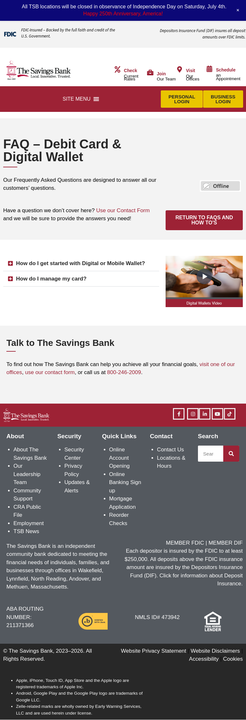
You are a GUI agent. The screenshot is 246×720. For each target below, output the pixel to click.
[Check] (117, 69)
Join (161, 73)
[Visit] (179, 69)
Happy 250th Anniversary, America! (123, 13)
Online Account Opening (119, 458)
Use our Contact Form (123, 210)
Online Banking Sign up (125, 482)
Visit (190, 70)
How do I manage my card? (51, 279)
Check (130, 70)
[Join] (150, 73)
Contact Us (170, 450)
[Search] (231, 454)
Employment (28, 523)
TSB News (26, 531)
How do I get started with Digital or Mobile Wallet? (80, 263)
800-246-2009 (124, 372)
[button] (76, 99)
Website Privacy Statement (153, 651)
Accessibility (204, 659)
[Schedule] (209, 69)
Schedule (225, 70)
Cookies (233, 659)
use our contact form (50, 372)
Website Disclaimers (215, 651)
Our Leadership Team (26, 474)
